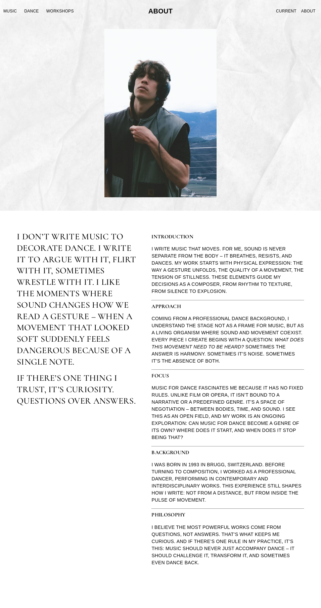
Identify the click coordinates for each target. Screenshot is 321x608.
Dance (31, 11)
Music (10, 11)
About (308, 11)
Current (286, 11)
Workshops (60, 11)
